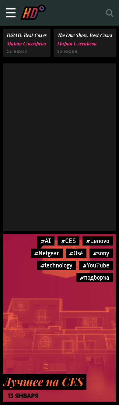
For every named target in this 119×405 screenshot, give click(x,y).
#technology (56, 265)
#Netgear (46, 253)
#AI (46, 241)
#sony (101, 253)
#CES (68, 241)
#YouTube (96, 265)
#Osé (76, 253)
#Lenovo (97, 241)
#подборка (94, 277)
